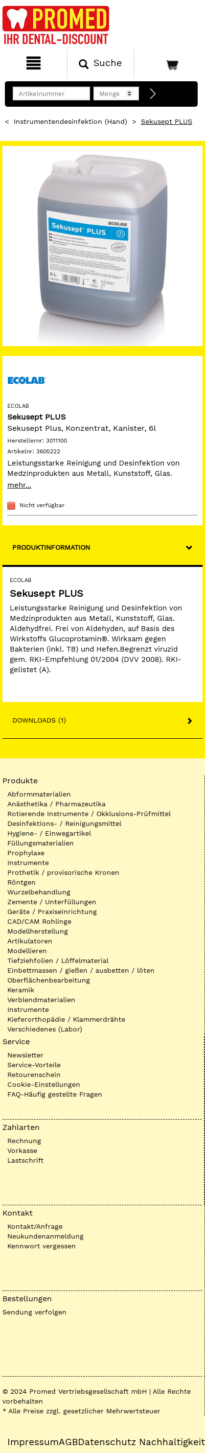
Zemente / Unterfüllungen (51, 902)
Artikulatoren (29, 941)
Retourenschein (34, 1074)
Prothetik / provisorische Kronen (63, 872)
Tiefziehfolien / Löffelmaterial (58, 960)
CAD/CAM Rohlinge (39, 921)
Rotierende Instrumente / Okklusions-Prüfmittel (89, 814)
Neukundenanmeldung (45, 1236)
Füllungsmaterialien (40, 843)
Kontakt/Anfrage (35, 1226)
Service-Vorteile (34, 1065)
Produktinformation (51, 547)
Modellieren (27, 951)
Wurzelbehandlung (38, 892)
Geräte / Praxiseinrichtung (52, 911)
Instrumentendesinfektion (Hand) (70, 121)
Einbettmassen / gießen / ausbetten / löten (81, 970)
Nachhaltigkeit (172, 1442)
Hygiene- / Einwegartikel (49, 833)
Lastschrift (25, 1160)
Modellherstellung (37, 931)
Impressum (33, 1442)
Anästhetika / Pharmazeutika (56, 804)
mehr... (19, 485)
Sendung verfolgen (34, 1312)
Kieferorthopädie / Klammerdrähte (66, 1019)
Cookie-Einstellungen (43, 1084)
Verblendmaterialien (41, 1000)
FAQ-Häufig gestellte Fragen (54, 1094)
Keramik (20, 990)
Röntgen (21, 882)
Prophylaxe (26, 853)
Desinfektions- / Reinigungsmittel (64, 823)
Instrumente (28, 863)
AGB (68, 1442)
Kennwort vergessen (41, 1246)
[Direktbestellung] (153, 94)
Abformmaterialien (39, 794)
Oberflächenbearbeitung (48, 980)
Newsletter (25, 1055)
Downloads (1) (39, 720)
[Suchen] (101, 63)
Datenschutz (107, 1442)
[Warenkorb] (168, 63)
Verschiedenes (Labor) (44, 1029)
